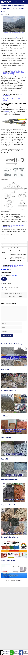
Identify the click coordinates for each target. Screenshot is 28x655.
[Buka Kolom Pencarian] (16, 2)
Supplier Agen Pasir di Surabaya (13, 293)
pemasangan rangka (12, 37)
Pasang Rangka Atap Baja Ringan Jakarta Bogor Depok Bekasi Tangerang (13, 72)
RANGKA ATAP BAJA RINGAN (11, 287)
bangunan (6, 111)
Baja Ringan (7, 290)
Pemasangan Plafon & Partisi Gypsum (13, 225)
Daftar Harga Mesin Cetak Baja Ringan (12, 99)
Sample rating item (6, 275)
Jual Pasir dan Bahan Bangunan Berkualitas (13, 265)
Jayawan (19, 580)
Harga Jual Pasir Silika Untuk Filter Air (14, 297)
